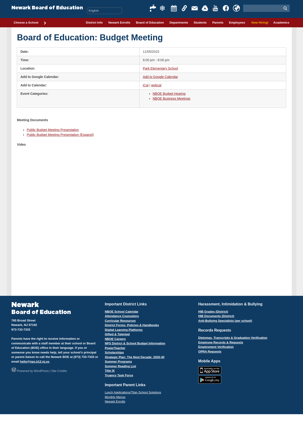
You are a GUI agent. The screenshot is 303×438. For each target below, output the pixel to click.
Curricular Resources (120, 320)
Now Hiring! (259, 22)
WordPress (41, 371)
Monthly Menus (115, 397)
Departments (179, 22)
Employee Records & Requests (220, 342)
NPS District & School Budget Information (135, 343)
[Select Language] (104, 10)
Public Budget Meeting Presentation (53, 130)
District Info (94, 22)
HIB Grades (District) (213, 311)
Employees (237, 22)
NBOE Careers (115, 339)
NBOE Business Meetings (171, 98)
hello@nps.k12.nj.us (34, 361)
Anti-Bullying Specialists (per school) (225, 320)
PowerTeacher (115, 348)
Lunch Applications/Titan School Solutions (133, 392)
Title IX (110, 370)
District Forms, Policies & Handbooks (132, 325)
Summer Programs (118, 361)
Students (200, 22)
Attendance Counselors (122, 316)
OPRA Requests (209, 351)
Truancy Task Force (119, 375)
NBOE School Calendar (121, 311)
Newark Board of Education (47, 7)
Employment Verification (216, 347)
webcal (156, 85)
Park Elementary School (160, 68)
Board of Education (150, 22)
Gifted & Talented (117, 334)
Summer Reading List (120, 366)
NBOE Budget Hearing (169, 93)
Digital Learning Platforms (124, 330)
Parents (218, 22)
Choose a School (30, 23)
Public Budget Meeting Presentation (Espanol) (60, 135)
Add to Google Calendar (160, 77)
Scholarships (114, 352)
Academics (281, 22)
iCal (145, 85)
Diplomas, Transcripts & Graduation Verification (232, 337)
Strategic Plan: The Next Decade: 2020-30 (134, 357)
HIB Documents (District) (216, 316)
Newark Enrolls (119, 22)
